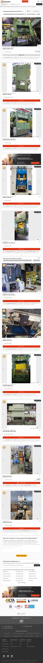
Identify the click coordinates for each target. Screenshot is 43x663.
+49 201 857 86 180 (8, 626)
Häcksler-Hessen (7, 636)
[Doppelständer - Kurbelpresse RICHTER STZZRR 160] (21, 368)
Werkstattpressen (38, 260)
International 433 (19, 571)
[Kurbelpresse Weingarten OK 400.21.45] (21, 225)
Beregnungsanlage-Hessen (17, 636)
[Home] (11, 6)
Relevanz (36, 11)
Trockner (37, 636)
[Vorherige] (3, 32)
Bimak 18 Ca (5, 571)
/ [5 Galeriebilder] (39, 382)
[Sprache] (40, 1)
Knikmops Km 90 (32, 576)
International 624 (19, 580)
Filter (29, 11)
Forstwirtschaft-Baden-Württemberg (32, 633)
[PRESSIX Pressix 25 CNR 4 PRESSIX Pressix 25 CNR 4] (21, 277)
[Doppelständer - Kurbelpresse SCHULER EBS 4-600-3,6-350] (21, 414)
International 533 (19, 576)
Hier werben (21, 613)
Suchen (39, 4)
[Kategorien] (4, 4)
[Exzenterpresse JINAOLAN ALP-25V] (21, 505)
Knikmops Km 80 (32, 571)
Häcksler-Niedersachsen (28, 636)
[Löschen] (25, 14)
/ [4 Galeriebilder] (39, 337)
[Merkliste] (38, 1)
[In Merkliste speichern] (39, 48)
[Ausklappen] (21, 61)
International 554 (19, 578)
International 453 (19, 573)
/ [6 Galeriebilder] (39, 45)
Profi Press (31, 580)
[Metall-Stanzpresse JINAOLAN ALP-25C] (21, 459)
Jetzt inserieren (35, 163)
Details (21, 55)
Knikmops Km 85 (32, 573)
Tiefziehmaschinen (7, 633)
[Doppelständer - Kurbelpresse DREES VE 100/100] (21, 77)
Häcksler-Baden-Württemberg (18, 633)
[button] (41, 1)
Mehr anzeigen (21, 582)
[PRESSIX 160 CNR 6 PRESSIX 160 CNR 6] (21, 323)
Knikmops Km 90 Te (33, 578)
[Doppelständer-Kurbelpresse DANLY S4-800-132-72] (21, 31)
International (5, 578)
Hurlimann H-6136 (7, 576)
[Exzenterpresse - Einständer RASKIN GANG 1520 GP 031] (21, 122)
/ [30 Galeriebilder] (38, 518)
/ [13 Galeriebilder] (38, 473)
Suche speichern (21, 555)
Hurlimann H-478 (6, 573)
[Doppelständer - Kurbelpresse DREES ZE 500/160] (21, 180)
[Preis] (37, 51)
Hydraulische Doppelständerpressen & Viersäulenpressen (17, 260)
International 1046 (7, 580)
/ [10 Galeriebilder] (38, 91)
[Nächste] (39, 32)
